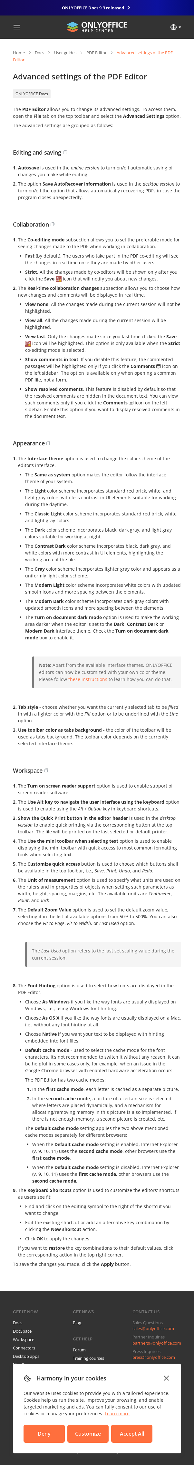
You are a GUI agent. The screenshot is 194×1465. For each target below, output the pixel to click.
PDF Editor (96, 53)
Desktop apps (26, 1356)
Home (19, 53)
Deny (44, 1433)
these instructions (87, 679)
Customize (88, 1433)
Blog (77, 1323)
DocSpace (22, 1331)
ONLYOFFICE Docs (31, 94)
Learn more (117, 1413)
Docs (39, 53)
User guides (65, 53)
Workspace (23, 1339)
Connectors (24, 1348)
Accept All (132, 1433)
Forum (79, 1350)
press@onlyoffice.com (153, 1357)
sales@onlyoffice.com (153, 1328)
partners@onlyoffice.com (156, 1343)
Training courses (88, 1358)
